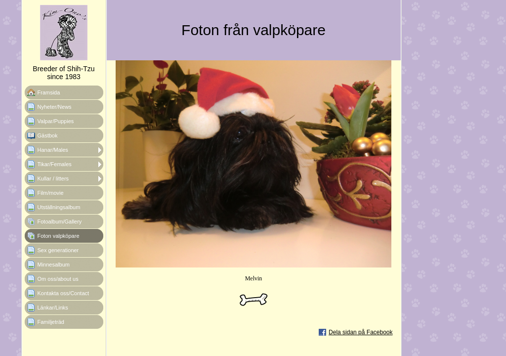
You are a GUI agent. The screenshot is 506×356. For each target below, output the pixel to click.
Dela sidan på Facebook (360, 332)
